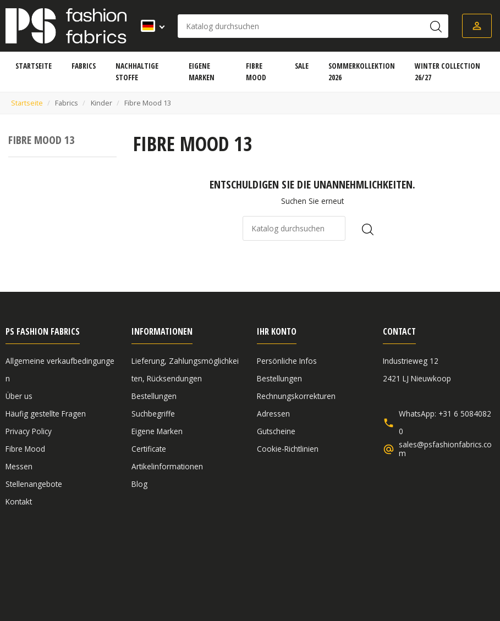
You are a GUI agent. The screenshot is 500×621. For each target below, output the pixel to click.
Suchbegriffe (153, 413)
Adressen (273, 413)
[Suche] (313, 26)
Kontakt (19, 501)
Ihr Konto (276, 331)
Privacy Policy (29, 431)
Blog (139, 484)
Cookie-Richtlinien (287, 448)
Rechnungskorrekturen (296, 396)
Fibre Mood (25, 448)
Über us (19, 396)
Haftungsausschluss (172, 560)
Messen (19, 466)
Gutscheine (276, 431)
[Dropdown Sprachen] (149, 26)
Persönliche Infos (287, 361)
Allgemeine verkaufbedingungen (62, 560)
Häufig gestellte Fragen (46, 413)
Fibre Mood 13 (41, 139)
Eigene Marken (157, 431)
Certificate (148, 448)
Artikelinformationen (167, 466)
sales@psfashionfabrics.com (445, 449)
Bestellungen (154, 396)
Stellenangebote (34, 484)
